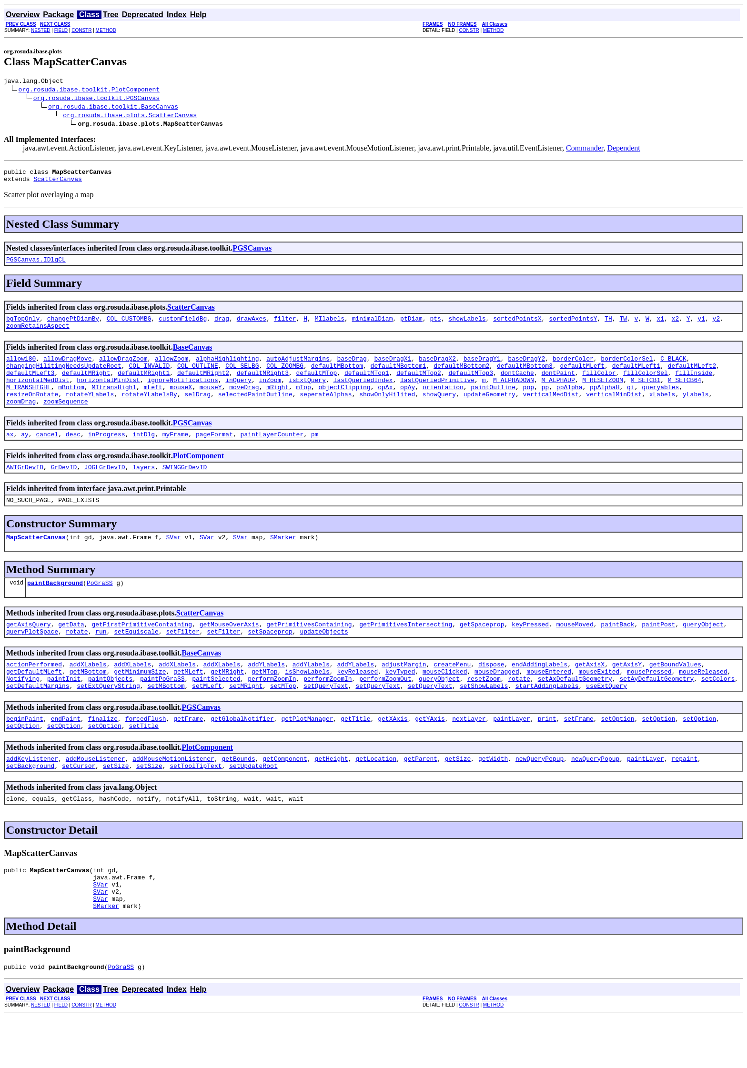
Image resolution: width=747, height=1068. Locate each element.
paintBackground (55, 608)
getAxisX (590, 694)
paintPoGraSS (162, 711)
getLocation (375, 797)
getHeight (331, 797)
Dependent (623, 149)
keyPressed (530, 651)
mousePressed (649, 702)
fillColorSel (645, 385)
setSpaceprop (270, 659)
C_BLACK (673, 368)
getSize (458, 797)
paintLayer (511, 754)
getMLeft (188, 702)
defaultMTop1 (366, 385)
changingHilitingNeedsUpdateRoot (63, 377)
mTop (303, 402)
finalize (103, 754)
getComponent (284, 797)
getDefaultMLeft (34, 702)
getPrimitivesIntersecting (405, 651)
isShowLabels (307, 702)
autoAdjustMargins (298, 368)
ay (25, 454)
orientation (443, 402)
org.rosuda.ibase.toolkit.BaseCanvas (113, 107)
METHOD (106, 30)
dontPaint (558, 385)
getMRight (227, 702)
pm (315, 454)
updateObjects (324, 659)
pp (545, 402)
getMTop (265, 702)
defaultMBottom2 (461, 377)
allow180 (21, 368)
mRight (277, 402)
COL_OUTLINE (197, 377)
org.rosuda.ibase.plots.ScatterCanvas (130, 116)
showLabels (466, 325)
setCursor (78, 805)
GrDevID (64, 488)
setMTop (283, 719)
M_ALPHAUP (558, 394)
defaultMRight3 (263, 385)
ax (10, 454)
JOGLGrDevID (104, 488)
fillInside (693, 385)
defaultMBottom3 (525, 377)
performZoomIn (272, 711)
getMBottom (88, 702)
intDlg (143, 454)
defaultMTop (316, 385)
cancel (47, 454)
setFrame (578, 754)
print (547, 754)
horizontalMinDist (108, 394)
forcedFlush (145, 754)
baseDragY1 (482, 368)
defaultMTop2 (418, 385)
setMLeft (207, 719)
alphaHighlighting (227, 368)
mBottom (71, 402)
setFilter (182, 659)
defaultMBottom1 (398, 377)
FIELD (61, 30)
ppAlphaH (604, 402)
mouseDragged (496, 702)
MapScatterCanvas (36, 561)
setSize (116, 805)
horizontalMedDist (38, 394)
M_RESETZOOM (602, 394)
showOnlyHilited (387, 411)
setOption (617, 754)
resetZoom (483, 711)
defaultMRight (86, 385)
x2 (675, 325)
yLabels (696, 411)
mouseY (211, 402)
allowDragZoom (123, 368)
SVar (173, 561)
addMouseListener (95, 797)
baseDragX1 (392, 368)
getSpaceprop (482, 651)
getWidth (493, 797)
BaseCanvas (192, 356)
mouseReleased (703, 702)
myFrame (175, 454)
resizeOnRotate (32, 411)
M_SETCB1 (645, 394)
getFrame (188, 754)
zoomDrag (21, 419)
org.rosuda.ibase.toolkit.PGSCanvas (96, 99)
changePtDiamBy (73, 325)
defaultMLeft (582, 377)
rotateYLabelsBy (149, 411)
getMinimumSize (140, 702)
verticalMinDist (614, 411)
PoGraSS (100, 608)
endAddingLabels (539, 694)
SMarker (283, 561)
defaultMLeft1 (636, 377)
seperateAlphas (326, 411)
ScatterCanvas (57, 183)
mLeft (153, 402)
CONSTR (81, 30)
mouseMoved (575, 651)
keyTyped (400, 702)
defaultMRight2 (203, 385)
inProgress (106, 454)
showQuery (439, 411)
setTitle (143, 762)
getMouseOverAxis (229, 651)
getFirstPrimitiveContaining (141, 651)
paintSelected (216, 711)
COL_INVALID (149, 377)
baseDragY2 (526, 368)
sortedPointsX (517, 325)
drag (221, 325)
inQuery (238, 394)
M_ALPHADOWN (513, 394)
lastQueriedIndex (363, 394)
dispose (491, 694)
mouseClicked (445, 702)
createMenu (452, 694)
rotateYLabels (90, 411)
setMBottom (165, 719)
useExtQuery (606, 719)
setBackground (30, 805)
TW (623, 325)
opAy (407, 402)
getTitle (355, 754)
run (100, 659)
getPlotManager (307, 754)
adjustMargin (404, 694)
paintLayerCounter (272, 454)
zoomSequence (65, 419)
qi (631, 402)
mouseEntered (548, 702)
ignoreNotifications (182, 394)
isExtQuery (307, 394)
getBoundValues (675, 694)
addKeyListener (32, 797)
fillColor (599, 385)
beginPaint (24, 754)
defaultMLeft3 (30, 385)
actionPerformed (34, 694)
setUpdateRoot (253, 805)
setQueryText (325, 719)
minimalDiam (372, 325)
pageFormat (214, 454)
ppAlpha (569, 402)
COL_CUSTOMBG (129, 325)
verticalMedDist (550, 411)
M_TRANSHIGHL (28, 402)
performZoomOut (385, 711)
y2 (716, 325)
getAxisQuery (28, 651)
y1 (701, 325)
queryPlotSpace (32, 659)
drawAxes (251, 325)
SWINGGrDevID (184, 488)
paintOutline (493, 402)
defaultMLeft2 (692, 377)
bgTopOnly (23, 325)
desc (73, 454)
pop (528, 402)
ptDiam (411, 325)
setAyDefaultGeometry (656, 711)
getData (71, 651)
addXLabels (88, 694)
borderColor (573, 368)
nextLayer (468, 754)
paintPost (658, 651)
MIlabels (329, 325)
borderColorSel (627, 368)
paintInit (64, 711)
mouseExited (598, 702)
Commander (584, 149)
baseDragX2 (437, 368)
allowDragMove (67, 368)
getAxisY (627, 694)
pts (435, 325)
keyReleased (357, 702)
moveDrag (244, 402)
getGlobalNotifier (242, 754)
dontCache (517, 385)
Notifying (23, 711)
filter (285, 325)
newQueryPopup (539, 797)
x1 (660, 325)
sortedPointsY (573, 325)
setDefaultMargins (38, 719)
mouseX (181, 402)
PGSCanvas (252, 252)
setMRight (245, 719)
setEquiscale (136, 659)
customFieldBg (183, 325)
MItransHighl (113, 402)
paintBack (617, 651)
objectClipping (344, 402)
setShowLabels (484, 719)
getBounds (238, 797)
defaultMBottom (337, 377)
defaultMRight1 (144, 385)
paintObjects (110, 711)
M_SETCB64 (684, 394)
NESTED (40, 30)
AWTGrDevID (24, 488)
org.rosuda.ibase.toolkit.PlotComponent (89, 90)
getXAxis (392, 754)
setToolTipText (196, 805)
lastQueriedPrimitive (437, 394)
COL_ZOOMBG (284, 377)
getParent (420, 797)
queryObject (703, 651)
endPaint (66, 754)
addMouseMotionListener (173, 797)
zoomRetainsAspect (38, 334)
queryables (660, 402)
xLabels (662, 411)
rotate (77, 659)
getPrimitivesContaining (309, 651)
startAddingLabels (547, 719)
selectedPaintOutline (255, 411)
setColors (718, 711)
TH (608, 325)
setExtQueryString (108, 719)
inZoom (270, 394)
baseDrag (351, 368)
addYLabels (266, 694)
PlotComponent (198, 476)
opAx (385, 402)
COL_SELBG (242, 377)
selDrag (197, 411)
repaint (684, 797)
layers (143, 488)
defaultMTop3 (470, 385)
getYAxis (429, 754)
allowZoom (171, 368)
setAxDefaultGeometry (575, 711)
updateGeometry (489, 411)
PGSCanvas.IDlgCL (36, 265)
